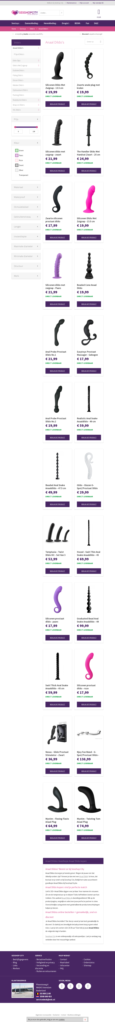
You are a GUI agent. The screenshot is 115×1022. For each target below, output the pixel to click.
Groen (21, 150)
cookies (62, 1019)
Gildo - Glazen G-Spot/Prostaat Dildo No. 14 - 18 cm (87, 487)
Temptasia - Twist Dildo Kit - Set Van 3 (55, 553)
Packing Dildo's (18, 95)
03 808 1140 (43, 993)
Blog (15, 962)
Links (15, 965)
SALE (96, 23)
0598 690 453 (44, 996)
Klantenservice (71, 3)
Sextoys (16, 23)
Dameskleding (32, 23)
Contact (63, 959)
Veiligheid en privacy (45, 962)
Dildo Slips (16, 60)
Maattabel (64, 962)
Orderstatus (89, 962)
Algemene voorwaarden (43, 1015)
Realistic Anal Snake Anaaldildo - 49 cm (87, 420)
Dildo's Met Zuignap (20, 65)
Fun (87, 23)
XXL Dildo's (17, 110)
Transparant (23, 175)
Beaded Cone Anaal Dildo (87, 286)
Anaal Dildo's (18, 48)
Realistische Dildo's (20, 100)
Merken (16, 968)
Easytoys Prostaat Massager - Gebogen (87, 353)
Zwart (21, 165)
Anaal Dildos (66, 898)
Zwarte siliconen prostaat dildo (53, 220)
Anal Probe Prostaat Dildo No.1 (55, 353)
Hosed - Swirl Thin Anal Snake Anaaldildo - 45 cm (88, 553)
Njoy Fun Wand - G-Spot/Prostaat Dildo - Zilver (88, 753)
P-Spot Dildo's (19, 54)
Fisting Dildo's (18, 75)
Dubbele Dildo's (18, 70)
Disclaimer (56, 1015)
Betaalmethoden (44, 959)
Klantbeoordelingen (74, 1015)
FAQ (62, 968)
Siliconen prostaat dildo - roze (86, 687)
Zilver (21, 170)
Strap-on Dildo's (19, 105)
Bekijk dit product (57, 104)
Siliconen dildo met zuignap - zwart (55, 153)
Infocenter (65, 965)
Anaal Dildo (83, 876)
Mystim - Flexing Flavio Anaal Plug (57, 820)
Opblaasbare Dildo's (20, 90)
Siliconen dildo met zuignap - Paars (55, 286)
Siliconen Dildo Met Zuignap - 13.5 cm (55, 86)
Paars (21, 155)
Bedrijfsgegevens (20, 959)
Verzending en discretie (42, 967)
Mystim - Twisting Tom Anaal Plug (88, 820)
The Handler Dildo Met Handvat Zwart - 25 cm (88, 153)
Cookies (87, 959)
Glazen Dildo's (18, 80)
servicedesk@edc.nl (45, 999)
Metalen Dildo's (18, 85)
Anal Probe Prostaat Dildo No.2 (55, 420)
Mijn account (84, 3)
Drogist (66, 23)
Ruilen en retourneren (46, 971)
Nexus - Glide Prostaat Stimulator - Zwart (57, 753)
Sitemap (87, 965)
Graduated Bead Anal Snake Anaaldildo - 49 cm (88, 620)
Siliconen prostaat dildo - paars (54, 620)
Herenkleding (50, 23)
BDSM (78, 23)
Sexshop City (50, 936)
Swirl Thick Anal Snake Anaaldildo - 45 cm (56, 687)
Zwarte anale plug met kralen (88, 86)
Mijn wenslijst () (97, 3)
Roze (21, 160)
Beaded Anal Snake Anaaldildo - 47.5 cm (55, 487)
